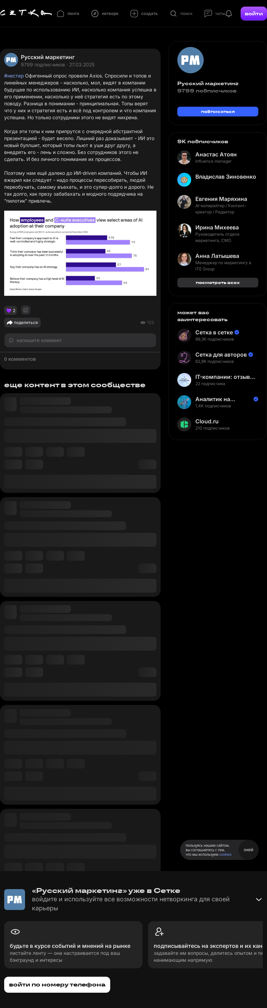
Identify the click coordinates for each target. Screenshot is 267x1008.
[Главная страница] (26, 13)
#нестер (14, 76)
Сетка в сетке (214, 332)
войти (254, 13)
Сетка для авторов (221, 354)
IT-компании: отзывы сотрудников (224, 377)
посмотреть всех (218, 282)
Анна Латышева (217, 255)
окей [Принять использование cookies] (248, 850)
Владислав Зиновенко (225, 176)
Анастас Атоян (216, 154)
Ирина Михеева (217, 227)
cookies (225, 854)
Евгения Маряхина (221, 198)
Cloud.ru (207, 421)
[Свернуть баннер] (258, 899)
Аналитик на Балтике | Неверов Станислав (220, 399)
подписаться (218, 111)
